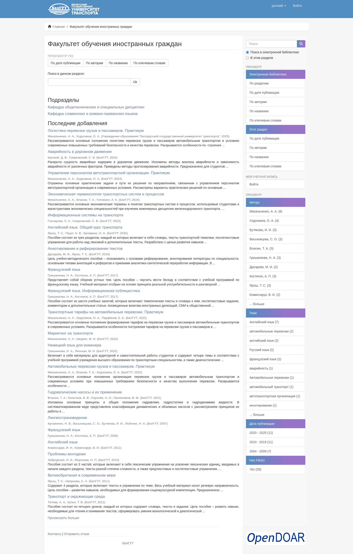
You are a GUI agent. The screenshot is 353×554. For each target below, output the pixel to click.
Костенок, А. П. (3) (263, 276)
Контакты (54, 534)
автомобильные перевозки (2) (271, 331)
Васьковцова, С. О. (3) (266, 239)
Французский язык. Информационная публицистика (94, 291)
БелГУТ (128, 543)
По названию (118, 63)
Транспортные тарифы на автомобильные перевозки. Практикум (106, 312)
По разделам (259, 83)
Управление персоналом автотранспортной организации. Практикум (109, 173)
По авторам (94, 63)
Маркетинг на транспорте (70, 333)
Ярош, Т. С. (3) (260, 285)
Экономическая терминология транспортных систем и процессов (106, 194)
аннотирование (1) (263, 405)
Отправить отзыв (76, 534)
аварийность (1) (261, 368)
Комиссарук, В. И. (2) (265, 295)
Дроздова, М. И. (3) (264, 267)
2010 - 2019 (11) (261, 442)
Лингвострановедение (67, 418)
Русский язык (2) (262, 350)
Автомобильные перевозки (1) (272, 377)
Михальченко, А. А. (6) (266, 211)
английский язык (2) (264, 340)
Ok (135, 82)
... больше (257, 304)
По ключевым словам (149, 63)
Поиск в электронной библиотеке (272, 52)
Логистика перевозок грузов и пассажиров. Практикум (96, 131)
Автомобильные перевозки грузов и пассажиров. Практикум (101, 366)
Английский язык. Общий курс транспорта (85, 227)
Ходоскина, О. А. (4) (264, 220)
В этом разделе (259, 58)
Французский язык (64, 269)
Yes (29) (255, 469)
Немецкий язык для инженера (74, 345)
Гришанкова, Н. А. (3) (265, 257)
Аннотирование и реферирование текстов (85, 248)
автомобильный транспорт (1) (271, 387)
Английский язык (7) (264, 322)
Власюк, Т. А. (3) (262, 248)
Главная (59, 26)
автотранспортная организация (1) (275, 396)
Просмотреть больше (63, 518)
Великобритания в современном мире (82, 475)
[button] (279, 5)
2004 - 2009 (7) (260, 451)
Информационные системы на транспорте (86, 215)
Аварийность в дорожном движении (80, 152)
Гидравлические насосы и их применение (85, 392)
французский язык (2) (265, 359)
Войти (254, 184)
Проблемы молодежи (67, 454)
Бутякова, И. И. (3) (263, 230)
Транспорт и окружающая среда (76, 496)
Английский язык (63, 442)
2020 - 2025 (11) (261, 433)
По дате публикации (65, 63)
